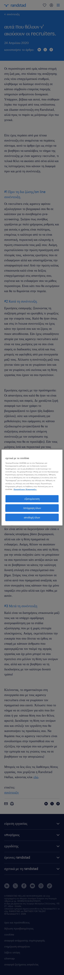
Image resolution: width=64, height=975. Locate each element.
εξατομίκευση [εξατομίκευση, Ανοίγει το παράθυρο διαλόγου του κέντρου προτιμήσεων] (32, 498)
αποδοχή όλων (32, 517)
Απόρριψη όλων (32, 507)
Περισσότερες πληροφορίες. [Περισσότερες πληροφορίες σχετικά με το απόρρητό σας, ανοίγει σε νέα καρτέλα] (25, 489)
